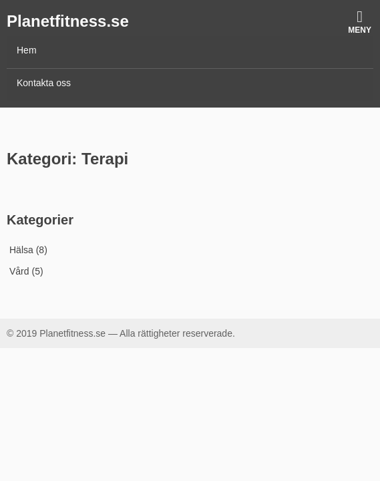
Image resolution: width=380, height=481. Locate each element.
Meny (359, 22)
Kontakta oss (44, 82)
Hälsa (21, 250)
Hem (27, 50)
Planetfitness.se (68, 21)
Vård (19, 271)
